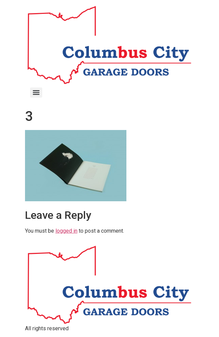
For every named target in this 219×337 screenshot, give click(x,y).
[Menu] (36, 92)
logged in (66, 231)
